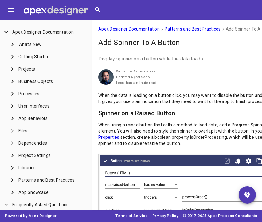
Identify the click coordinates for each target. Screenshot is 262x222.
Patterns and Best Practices (193, 29)
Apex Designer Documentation (129, 29)
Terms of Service (131, 215)
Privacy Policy (165, 215)
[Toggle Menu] (11, 10)
